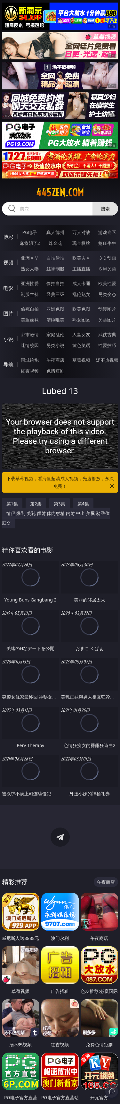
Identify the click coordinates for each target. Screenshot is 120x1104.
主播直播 (81, 269)
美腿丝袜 (30, 320)
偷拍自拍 (55, 283)
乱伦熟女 (81, 294)
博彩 (8, 236)
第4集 (83, 504)
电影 (8, 287)
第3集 (59, 504)
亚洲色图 (55, 309)
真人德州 (55, 232)
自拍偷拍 (55, 258)
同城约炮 (30, 360)
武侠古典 (107, 334)
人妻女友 (81, 334)
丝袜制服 (55, 269)
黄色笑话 (81, 345)
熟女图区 (81, 320)
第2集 (36, 504)
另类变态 (107, 294)
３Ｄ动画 (107, 258)
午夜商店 (55, 360)
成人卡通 (81, 283)
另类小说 (55, 345)
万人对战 (81, 232)
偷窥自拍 (30, 309)
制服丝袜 (30, 294)
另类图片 (107, 320)
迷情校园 (30, 345)
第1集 (12, 504)
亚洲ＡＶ (30, 258)
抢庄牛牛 (107, 243)
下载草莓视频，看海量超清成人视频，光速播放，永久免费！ (60, 482)
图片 (8, 313)
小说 (8, 339)
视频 (8, 262)
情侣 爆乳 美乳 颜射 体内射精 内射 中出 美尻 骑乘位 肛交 (56, 518)
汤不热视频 (107, 360)
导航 (8, 364)
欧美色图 (81, 309)
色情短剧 (55, 371)
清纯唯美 (55, 320)
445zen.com (60, 192)
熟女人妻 (30, 269)
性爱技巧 (107, 345)
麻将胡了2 (30, 243)
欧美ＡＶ (81, 258)
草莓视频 (81, 360)
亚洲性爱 (30, 283)
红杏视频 (30, 371)
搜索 (105, 209)
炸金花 (55, 243)
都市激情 (30, 334)
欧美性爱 (107, 283)
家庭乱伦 (55, 334)
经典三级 (55, 294)
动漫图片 (107, 309)
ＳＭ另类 (107, 269)
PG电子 (29, 232)
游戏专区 (107, 232)
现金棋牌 (81, 243)
